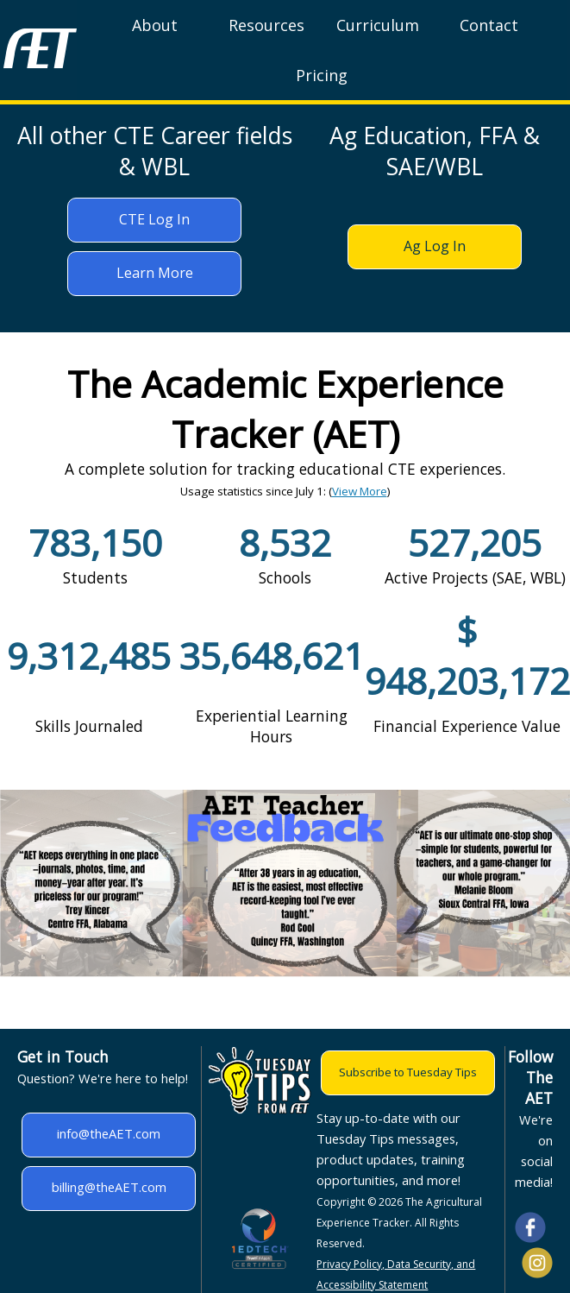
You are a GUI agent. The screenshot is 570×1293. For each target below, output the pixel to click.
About (155, 25)
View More (359, 491)
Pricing (322, 75)
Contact (489, 25)
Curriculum (377, 25)
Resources (266, 25)
